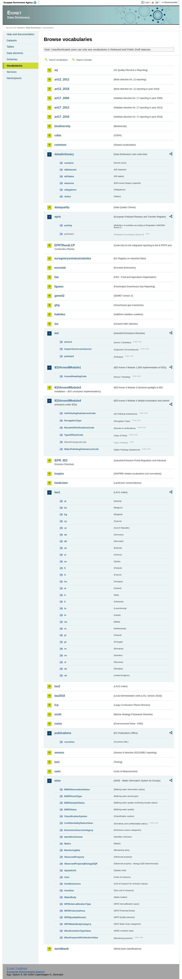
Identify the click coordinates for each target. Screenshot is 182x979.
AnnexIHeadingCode (75, 376)
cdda (57, 135)
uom (57, 771)
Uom (66, 877)
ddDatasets (70, 169)
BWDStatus (70, 809)
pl (65, 635)
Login (146, 2)
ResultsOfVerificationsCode (79, 427)
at (65, 501)
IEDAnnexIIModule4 (67, 400)
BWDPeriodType (73, 796)
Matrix (67, 843)
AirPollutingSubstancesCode (79, 413)
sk (65, 668)
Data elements (15, 53)
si (65, 662)
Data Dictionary (33, 28)
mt (65, 622)
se (65, 655)
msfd (57, 714)
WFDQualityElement (75, 917)
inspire (59, 473)
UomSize (69, 890)
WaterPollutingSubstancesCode (81, 449)
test (56, 761)
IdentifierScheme (73, 837)
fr (65, 574)
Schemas (12, 59)
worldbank (61, 948)
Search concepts (84, 60)
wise (57, 780)
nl (65, 628)
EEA (21, 2)
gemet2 (59, 295)
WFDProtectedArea (74, 910)
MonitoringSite (72, 850)
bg (65, 514)
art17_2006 (61, 98)
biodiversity (62, 126)
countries (69, 742)
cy (65, 521)
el (65, 554)
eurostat (60, 267)
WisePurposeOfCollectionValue (81, 937)
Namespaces (14, 78)
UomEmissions (72, 883)
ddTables (69, 176)
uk (65, 675)
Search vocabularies (58, 60)
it (65, 595)
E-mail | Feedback (17, 968)
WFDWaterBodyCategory (77, 924)
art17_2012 (61, 107)
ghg (57, 305)
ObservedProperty (74, 857)
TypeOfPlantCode (73, 435)
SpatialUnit (70, 870)
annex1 (68, 342)
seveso (59, 752)
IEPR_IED (60, 460)
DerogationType (72, 420)
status (67, 196)
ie (65, 588)
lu (65, 608)
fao (56, 277)
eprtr (57, 216)
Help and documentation (20, 34)
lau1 (57, 492)
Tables (10, 46)
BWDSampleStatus (74, 802)
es (65, 561)
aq (56, 70)
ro (65, 648)
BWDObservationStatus (77, 789)
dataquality (61, 207)
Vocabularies (14, 65)
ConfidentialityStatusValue (78, 823)
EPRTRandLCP (64, 245)
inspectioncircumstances (78, 349)
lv (65, 615)
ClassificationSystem (75, 816)
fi (65, 568)
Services (11, 71)
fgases (58, 286)
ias (56, 323)
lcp (56, 704)
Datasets (12, 40)
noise (58, 723)
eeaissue (69, 183)
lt (65, 601)
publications (62, 733)
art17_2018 (61, 116)
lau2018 (59, 695)
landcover (61, 482)
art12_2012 (61, 79)
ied (56, 333)
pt (65, 642)
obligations (70, 189)
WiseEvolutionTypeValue (77, 930)
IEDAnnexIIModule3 (67, 387)
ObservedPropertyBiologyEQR (80, 863)
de (65, 534)
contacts (69, 163)
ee (65, 548)
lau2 (57, 686)
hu (65, 581)
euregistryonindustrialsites (72, 258)
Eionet (21, 28)
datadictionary (64, 154)
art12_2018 (61, 88)
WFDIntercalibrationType (77, 904)
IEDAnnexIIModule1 (67, 367)
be (65, 507)
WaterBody (70, 897)
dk (65, 541)
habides (59, 314)
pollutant (69, 356)
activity (68, 225)
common (60, 144)
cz (65, 528)
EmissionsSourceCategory (78, 830)
